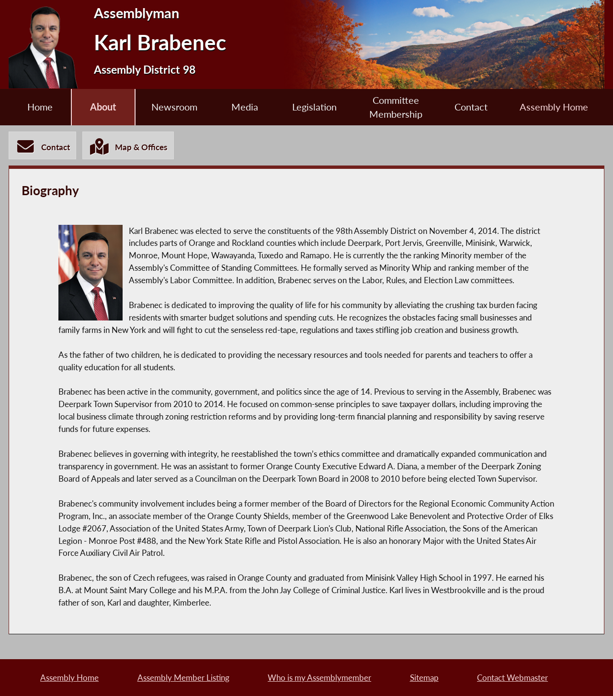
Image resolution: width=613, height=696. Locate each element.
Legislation (314, 106)
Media (244, 106)
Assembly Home (554, 106)
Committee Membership (395, 107)
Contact (471, 106)
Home (40, 106)
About (103, 106)
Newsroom (174, 106)
